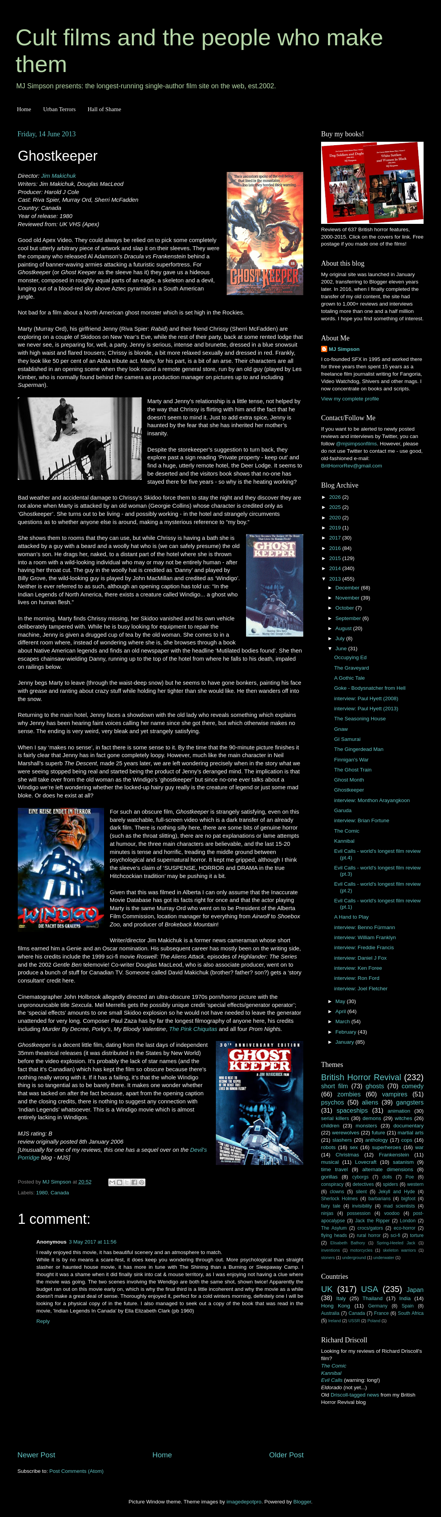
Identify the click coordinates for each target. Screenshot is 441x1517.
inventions (330, 1250)
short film (334, 1085)
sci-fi (395, 1235)
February (346, 1032)
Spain (408, 1306)
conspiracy (332, 1184)
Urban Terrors (59, 109)
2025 (335, 507)
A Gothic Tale (349, 678)
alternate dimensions (387, 1169)
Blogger (302, 1502)
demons (371, 1118)
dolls (387, 1177)
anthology (376, 1140)
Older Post (286, 1455)
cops (406, 1140)
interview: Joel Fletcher (361, 988)
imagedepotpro (244, 1502)
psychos (332, 1102)
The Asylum (334, 1228)
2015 (335, 558)
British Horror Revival (361, 1077)
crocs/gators (370, 1228)
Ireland (334, 1320)
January (345, 1042)
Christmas (347, 1155)
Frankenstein (394, 1155)
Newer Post (36, 1455)
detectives (363, 1184)
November (348, 598)
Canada (60, 1193)
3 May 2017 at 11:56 (92, 1242)
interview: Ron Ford (356, 978)
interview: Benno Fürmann (364, 927)
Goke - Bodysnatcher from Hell (370, 688)
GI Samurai (347, 739)
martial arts (411, 1133)
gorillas (329, 1177)
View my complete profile (350, 399)
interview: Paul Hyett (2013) (366, 708)
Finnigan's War (351, 760)
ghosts (375, 1085)
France (381, 1313)
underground (354, 1257)
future (378, 1133)
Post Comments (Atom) (77, 1471)
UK (327, 1289)
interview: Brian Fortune (362, 820)
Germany (378, 1306)
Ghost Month (349, 780)
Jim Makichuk (58, 176)
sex (354, 1147)
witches (403, 1118)
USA (369, 1289)
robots (328, 1147)
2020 (335, 518)
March (343, 1021)
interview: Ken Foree (358, 968)
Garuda (343, 810)
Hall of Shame (104, 109)
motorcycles (361, 1250)
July (340, 638)
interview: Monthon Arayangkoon (372, 800)
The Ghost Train (353, 770)
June (341, 648)
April (341, 1011)
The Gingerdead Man (359, 749)
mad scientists (399, 1206)
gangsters (410, 1102)
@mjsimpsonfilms (356, 444)
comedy (413, 1085)
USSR (354, 1320)
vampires (394, 1094)
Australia (330, 1313)
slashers (342, 1140)
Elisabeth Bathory (347, 1242)
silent (361, 1191)
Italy (341, 1298)
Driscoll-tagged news (355, 1395)
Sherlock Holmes (339, 1198)
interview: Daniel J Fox (360, 958)
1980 (42, 1193)
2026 (335, 497)
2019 (335, 528)
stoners (328, 1257)
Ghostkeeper (349, 790)
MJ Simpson (344, 349)
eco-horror (404, 1228)
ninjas (327, 1213)
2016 (335, 548)
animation (399, 1111)
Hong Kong (335, 1306)
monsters (366, 1126)
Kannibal (344, 841)
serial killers (335, 1118)
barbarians (379, 1198)
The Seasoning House (360, 719)
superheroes (386, 1147)
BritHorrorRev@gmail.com (351, 466)
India (404, 1298)
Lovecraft (366, 1162)
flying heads (334, 1235)
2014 (335, 568)
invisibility (362, 1206)
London (408, 1220)
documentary (408, 1126)
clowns (337, 1191)
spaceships (352, 1110)
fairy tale (330, 1206)
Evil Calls (332, 1380)
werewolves (345, 1133)
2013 (335, 579)
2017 (335, 538)
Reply (43, 1321)
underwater (383, 1257)
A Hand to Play (351, 917)
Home (24, 109)
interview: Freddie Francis (364, 947)
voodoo (392, 1213)
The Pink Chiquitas (193, 1029)
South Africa (411, 1313)
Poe (409, 1177)
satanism (403, 1162)
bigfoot (408, 1198)
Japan (415, 1289)
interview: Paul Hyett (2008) (366, 698)
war (419, 1147)
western (415, 1184)
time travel (334, 1169)
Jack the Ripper (372, 1220)
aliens (370, 1102)
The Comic (346, 831)
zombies (349, 1094)
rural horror (369, 1235)
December (348, 588)
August (344, 628)
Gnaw (341, 729)
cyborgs (360, 1177)
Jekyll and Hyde (396, 1191)
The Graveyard (351, 668)
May (341, 1001)
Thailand (372, 1298)
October (345, 608)
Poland (374, 1320)
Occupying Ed (350, 657)
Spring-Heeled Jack (396, 1242)
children (330, 1126)
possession (359, 1213)
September (348, 618)
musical (330, 1162)
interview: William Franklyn (365, 937)
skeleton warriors (399, 1250)
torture (417, 1235)
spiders (390, 1184)
